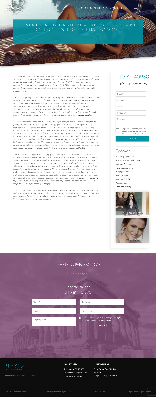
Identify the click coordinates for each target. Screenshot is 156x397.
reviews (20, 376)
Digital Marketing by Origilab (139, 392)
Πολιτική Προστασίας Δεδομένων (60, 392)
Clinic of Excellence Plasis (15, 392)
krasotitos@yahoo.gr (77, 376)
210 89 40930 (132, 77)
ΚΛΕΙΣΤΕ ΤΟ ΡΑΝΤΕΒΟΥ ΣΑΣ (95, 8)
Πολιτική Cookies (101, 392)
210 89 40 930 (78, 293)
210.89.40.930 (120, 8)
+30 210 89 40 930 (76, 369)
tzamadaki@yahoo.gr (78, 373)
